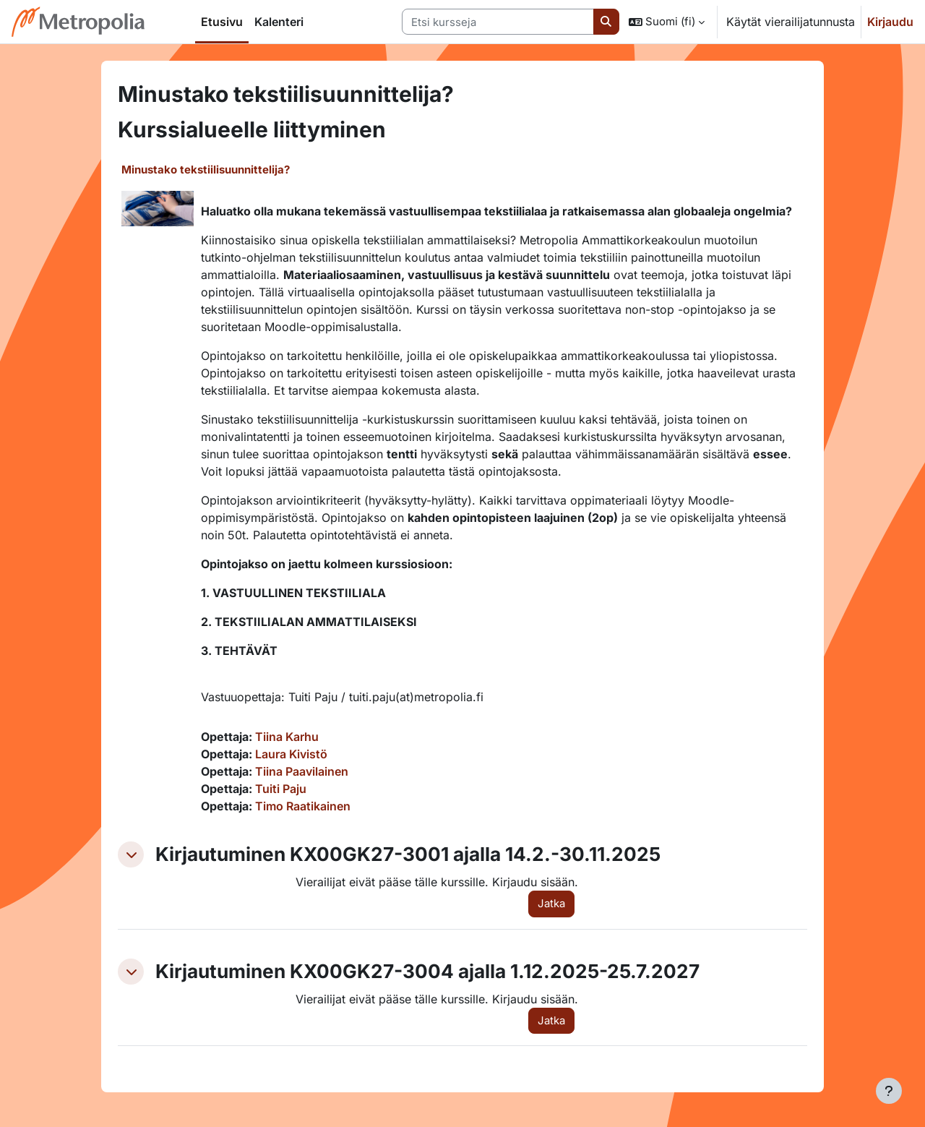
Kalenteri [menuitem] (279, 21)
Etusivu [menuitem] (222, 21)
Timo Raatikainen (302, 806)
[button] (666, 21)
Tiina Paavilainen (301, 771)
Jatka (551, 903)
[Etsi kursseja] (498, 22)
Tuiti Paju (280, 788)
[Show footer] (889, 1091)
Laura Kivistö (291, 754)
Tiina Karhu (287, 736)
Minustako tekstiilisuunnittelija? (205, 169)
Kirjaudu (890, 21)
